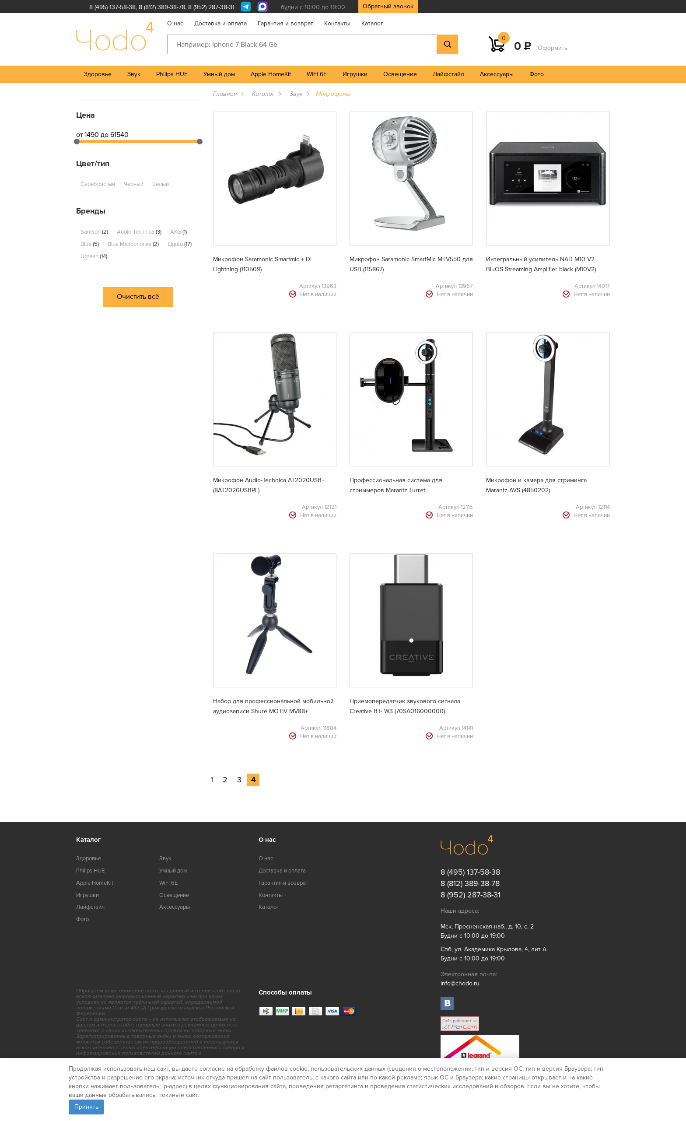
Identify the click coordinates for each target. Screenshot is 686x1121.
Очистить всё (138, 296)
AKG (178, 232)
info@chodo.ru (460, 983)
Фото (536, 74)
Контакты (337, 23)
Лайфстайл (448, 74)
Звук (133, 74)
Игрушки (355, 74)
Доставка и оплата (220, 23)
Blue (89, 244)
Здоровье (98, 74)
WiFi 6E (317, 74)
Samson (94, 232)
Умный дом (219, 74)
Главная (225, 94)
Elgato (180, 244)
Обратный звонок (388, 6)
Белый (160, 184)
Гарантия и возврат (285, 23)
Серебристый (97, 184)
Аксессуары (497, 74)
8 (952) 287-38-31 (211, 7)
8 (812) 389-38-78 (162, 7)
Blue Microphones (133, 244)
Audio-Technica (139, 232)
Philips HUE (172, 74)
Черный (134, 184)
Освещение (400, 74)
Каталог (372, 23)
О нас (175, 23)
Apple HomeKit (271, 74)
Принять (86, 1106)
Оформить (552, 48)
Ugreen (93, 256)
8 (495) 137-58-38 (112, 7)
